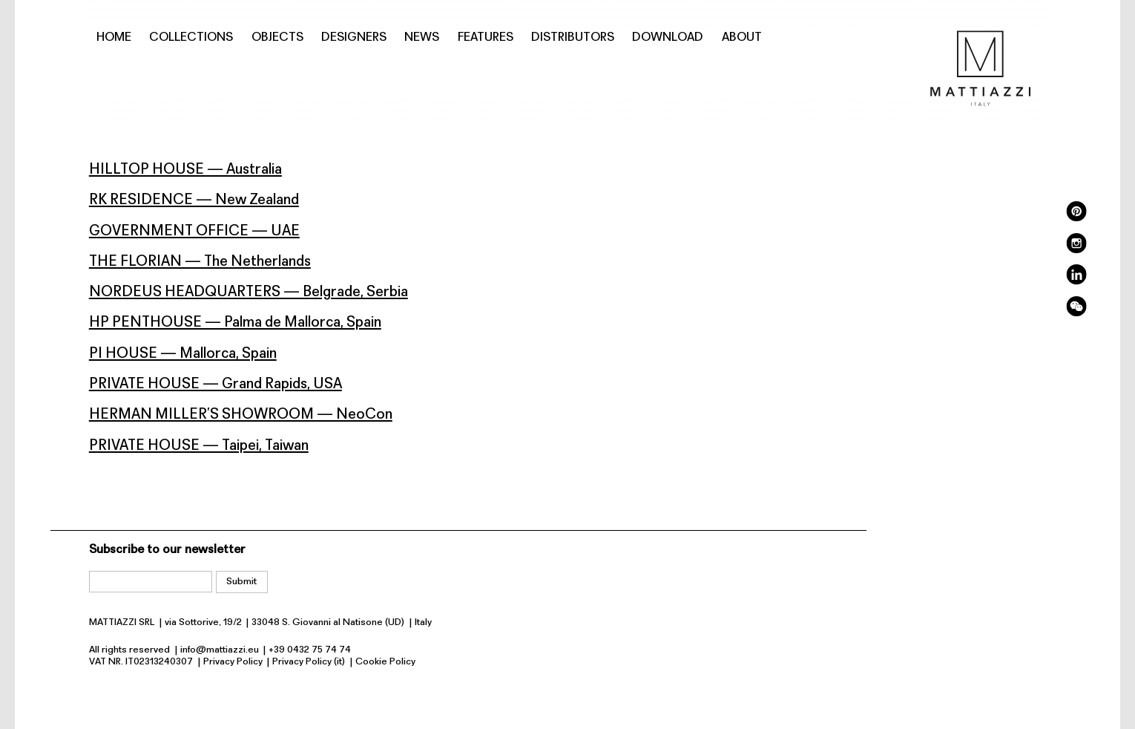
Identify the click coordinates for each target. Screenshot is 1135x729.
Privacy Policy (233, 662)
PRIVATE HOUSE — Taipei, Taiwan (199, 446)
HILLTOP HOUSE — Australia (185, 170)
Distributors (572, 37)
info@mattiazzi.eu (219, 650)
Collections (191, 37)
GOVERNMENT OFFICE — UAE (194, 231)
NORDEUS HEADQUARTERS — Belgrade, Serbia (248, 292)
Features (485, 37)
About (742, 37)
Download (667, 37)
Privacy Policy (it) (308, 662)
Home (113, 37)
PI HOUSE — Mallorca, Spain (183, 354)
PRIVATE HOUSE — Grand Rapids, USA (215, 384)
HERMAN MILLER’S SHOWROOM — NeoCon (240, 415)
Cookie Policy (385, 662)
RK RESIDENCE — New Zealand (194, 200)
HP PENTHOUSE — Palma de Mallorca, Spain (235, 323)
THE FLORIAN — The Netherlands (200, 262)
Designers (353, 37)
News (421, 37)
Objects (277, 37)
